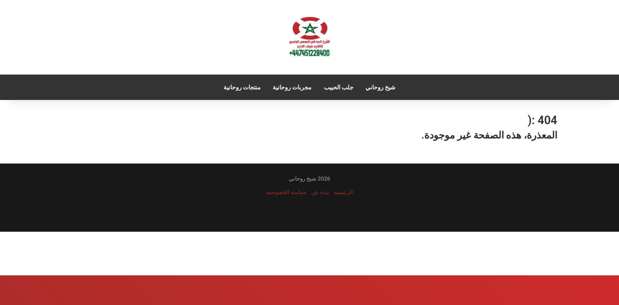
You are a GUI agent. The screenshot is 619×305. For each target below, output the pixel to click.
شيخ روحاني (380, 87)
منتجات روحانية (242, 87)
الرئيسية (343, 192)
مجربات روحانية (292, 87)
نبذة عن (320, 192)
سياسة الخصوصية (286, 192)
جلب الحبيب (339, 87)
